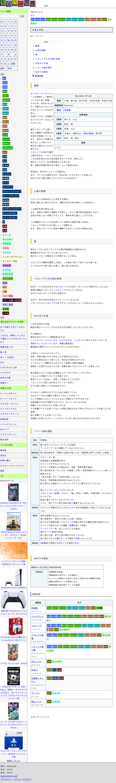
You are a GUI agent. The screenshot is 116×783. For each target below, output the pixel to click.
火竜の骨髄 (40, 50)
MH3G (81, 19)
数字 (3, 68)
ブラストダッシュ (8, 434)
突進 (37, 165)
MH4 (87, 19)
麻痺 (57, 493)
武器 (59, 669)
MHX (99, 19)
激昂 (2, 470)
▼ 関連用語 (37, 75)
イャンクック (47, 327)
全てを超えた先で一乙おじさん (12, 329)
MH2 (48, 19)
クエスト (56, 693)
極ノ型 (3, 352)
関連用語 (36, 594)
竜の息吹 (4, 439)
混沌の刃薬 (5, 377)
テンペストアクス (8, 408)
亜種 (71, 525)
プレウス (35, 693)
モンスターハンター (40, 93)
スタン (65, 493)
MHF (104, 19)
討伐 (64, 379)
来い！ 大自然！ (7, 357)
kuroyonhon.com (9, 775)
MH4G (93, 19)
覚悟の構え (5, 460)
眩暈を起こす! (6, 346)
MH (32, 19)
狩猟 (33, 343)
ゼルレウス (36, 661)
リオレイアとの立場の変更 (47, 58)
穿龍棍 (55, 678)
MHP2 (54, 19)
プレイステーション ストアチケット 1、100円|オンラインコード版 (13, 754)
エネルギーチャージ (9, 413)
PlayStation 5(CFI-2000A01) (13, 587)
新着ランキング (13, 760)
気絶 (77, 538)
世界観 (99, 607)
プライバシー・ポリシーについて (16, 779)
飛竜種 (67, 110)
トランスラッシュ (8, 424)
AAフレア (4, 429)
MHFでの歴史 (41, 71)
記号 (10, 68)
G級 (42, 542)
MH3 (68, 19)
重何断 (3, 450)
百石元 (3, 455)
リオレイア (40, 129)
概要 (37, 45)
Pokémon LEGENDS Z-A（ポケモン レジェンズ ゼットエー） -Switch (13, 506)
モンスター (64, 629)
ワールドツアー (47, 448)
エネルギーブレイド (9, 403)
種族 (59, 110)
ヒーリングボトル (8, 393)
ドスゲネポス (65, 340)
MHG (37, 19)
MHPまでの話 (41, 63)
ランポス (35, 265)
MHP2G (61, 19)
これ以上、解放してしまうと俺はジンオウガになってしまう (13, 338)
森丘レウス (36, 701)
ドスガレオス (80, 340)
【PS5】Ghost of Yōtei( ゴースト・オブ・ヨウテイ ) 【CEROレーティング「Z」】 (13, 535)
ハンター (71, 507)
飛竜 (47, 100)
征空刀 (34, 669)
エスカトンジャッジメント (12, 465)
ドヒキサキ (5, 372)
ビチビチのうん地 (8, 367)
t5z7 (2, 362)
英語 (13, 63)
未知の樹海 (88, 133)
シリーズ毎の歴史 (43, 67)
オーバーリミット (8, 398)
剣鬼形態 (4, 419)
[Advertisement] (74, 3)
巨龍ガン (4, 382)
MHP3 (74, 19)
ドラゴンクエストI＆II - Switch (13, 663)
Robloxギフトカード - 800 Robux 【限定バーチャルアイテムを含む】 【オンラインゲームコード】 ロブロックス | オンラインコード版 (13, 692)
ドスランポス (51, 340)
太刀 (54, 669)
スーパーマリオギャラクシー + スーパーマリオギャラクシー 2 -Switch (13, 724)
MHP (43, 19)
